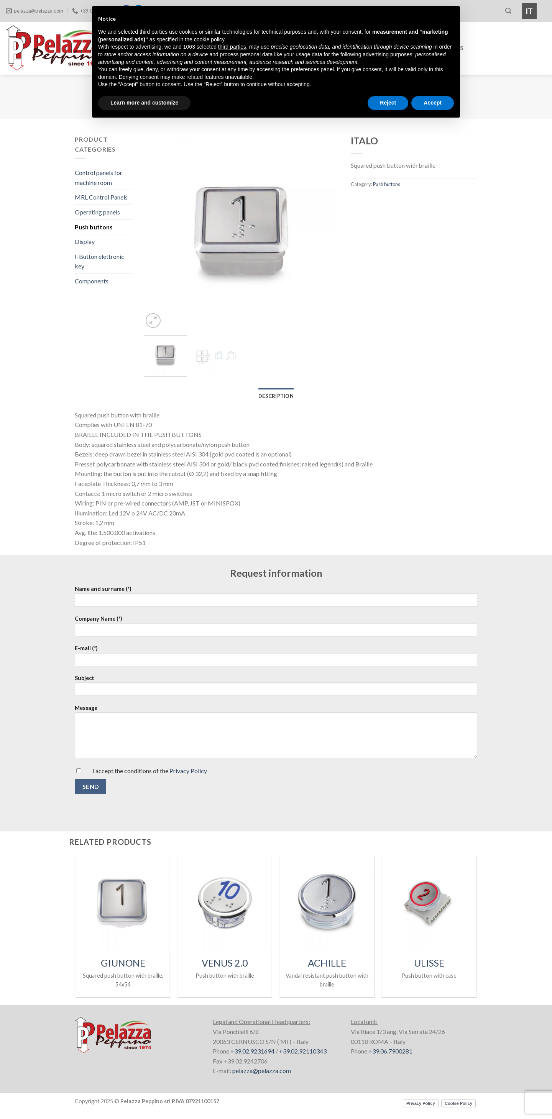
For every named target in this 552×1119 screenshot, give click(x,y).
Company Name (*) (276, 625)
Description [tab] (276, 396)
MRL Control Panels (101, 197)
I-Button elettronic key (99, 261)
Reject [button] (388, 103)
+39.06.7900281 (390, 1051)
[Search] (508, 10)
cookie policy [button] (209, 39)
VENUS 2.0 (225, 962)
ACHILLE (327, 962)
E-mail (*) (276, 654)
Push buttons (94, 227)
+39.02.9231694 (252, 1051)
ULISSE (429, 962)
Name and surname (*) (276, 595)
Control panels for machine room (98, 177)
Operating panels (97, 212)
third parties (232, 47)
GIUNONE (123, 962)
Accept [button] (433, 103)
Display (85, 241)
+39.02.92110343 (303, 1051)
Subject (276, 684)
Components (91, 281)
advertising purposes (387, 54)
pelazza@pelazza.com (261, 1070)
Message (276, 723)
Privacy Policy (188, 770)
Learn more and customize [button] (144, 103)
